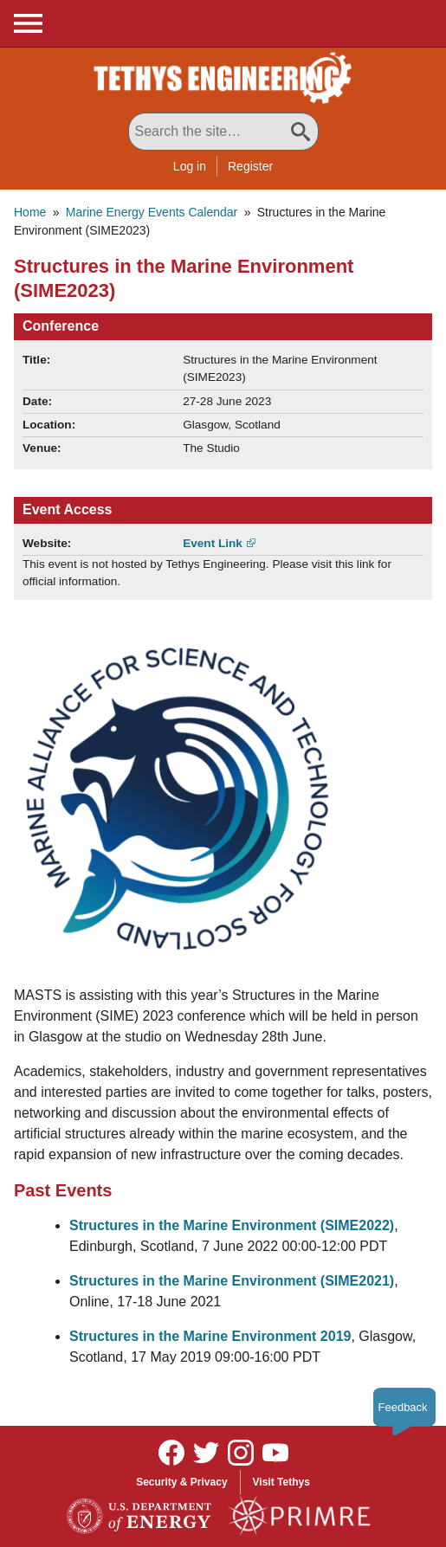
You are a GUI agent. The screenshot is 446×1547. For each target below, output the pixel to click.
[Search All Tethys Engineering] (223, 132)
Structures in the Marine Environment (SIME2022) (231, 1225)
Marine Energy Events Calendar (151, 212)
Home (30, 212)
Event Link (212, 543)
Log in (189, 166)
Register (250, 166)
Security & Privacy (181, 1482)
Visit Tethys (281, 1482)
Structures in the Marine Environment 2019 (210, 1336)
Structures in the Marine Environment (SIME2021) (231, 1280)
